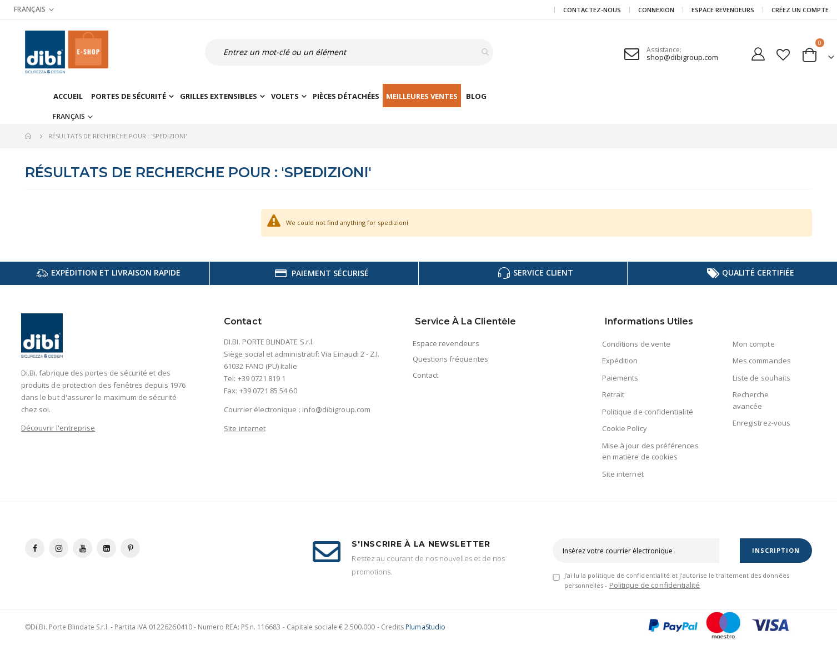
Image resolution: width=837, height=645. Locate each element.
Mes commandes (762, 361)
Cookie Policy (624, 428)
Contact (425, 375)
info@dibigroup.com (336, 409)
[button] (783, 52)
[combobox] (335, 52)
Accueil (29, 136)
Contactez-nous (592, 10)
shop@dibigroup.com (682, 57)
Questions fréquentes (450, 359)
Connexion (656, 10)
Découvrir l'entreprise (58, 428)
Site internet (244, 428)
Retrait (613, 394)
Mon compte (754, 344)
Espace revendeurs (722, 10)
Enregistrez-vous (761, 423)
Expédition (620, 361)
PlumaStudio (425, 627)
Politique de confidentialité (647, 412)
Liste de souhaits (761, 378)
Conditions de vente (636, 344)
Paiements (620, 378)
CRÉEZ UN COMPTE (800, 10)
